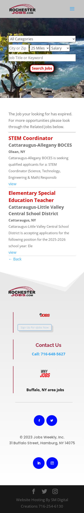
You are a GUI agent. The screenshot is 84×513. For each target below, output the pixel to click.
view (12, 183)
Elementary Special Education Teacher (32, 196)
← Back (15, 259)
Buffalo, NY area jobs (45, 389)
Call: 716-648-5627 (48, 353)
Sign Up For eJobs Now (32, 327)
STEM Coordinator (31, 138)
